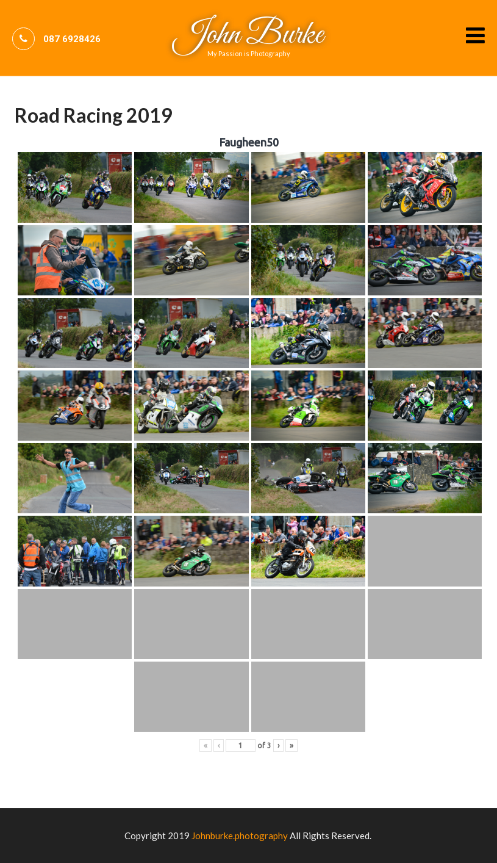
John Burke (248, 35)
